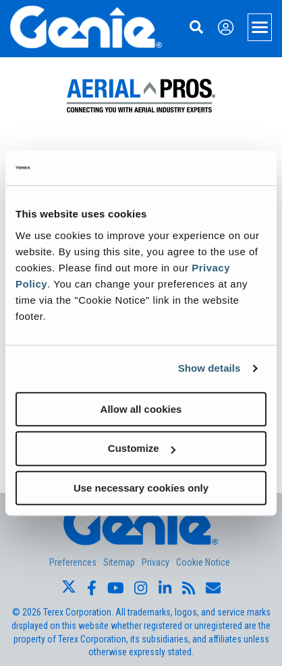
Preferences (72, 562)
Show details (209, 368)
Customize (141, 448)
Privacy (155, 562)
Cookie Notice (203, 562)
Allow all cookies (141, 409)
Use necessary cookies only (141, 488)
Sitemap (119, 562)
